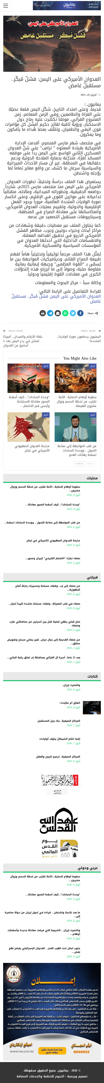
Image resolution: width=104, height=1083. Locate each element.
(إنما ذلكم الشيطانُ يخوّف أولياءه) (60, 739)
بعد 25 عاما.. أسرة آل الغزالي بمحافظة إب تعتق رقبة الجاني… (43, 657)
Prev (91, 463)
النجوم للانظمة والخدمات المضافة (40, 1076)
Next (79, 463)
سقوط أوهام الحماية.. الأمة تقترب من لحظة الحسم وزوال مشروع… (45, 488)
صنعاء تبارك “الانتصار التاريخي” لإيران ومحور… (52, 558)
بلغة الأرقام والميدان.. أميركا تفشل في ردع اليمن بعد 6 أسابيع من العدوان (22, 341)
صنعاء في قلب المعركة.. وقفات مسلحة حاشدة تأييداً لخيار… (44, 603)
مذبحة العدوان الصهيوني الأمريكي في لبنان (53, 540)
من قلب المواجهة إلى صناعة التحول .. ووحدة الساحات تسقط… (42, 522)
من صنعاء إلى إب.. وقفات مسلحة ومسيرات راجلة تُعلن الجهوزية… (47, 588)
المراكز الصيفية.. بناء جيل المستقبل (58, 721)
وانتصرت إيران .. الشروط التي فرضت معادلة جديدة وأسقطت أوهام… (44, 932)
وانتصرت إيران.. (71, 685)
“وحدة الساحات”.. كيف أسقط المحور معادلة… (53, 504)
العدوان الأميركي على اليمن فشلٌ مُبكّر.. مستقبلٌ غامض (56, 298)
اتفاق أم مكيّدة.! (70, 703)
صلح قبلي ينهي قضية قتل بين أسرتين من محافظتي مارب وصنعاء (44, 623)
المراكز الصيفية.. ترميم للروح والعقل (58, 756)
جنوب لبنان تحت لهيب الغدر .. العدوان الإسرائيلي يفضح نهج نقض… (44, 950)
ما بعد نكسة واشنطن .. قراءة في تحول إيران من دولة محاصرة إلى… (42, 914)
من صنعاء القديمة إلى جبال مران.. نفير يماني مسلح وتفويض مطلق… (43, 641)
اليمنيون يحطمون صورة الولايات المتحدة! (79, 339)
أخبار (92, 366)
